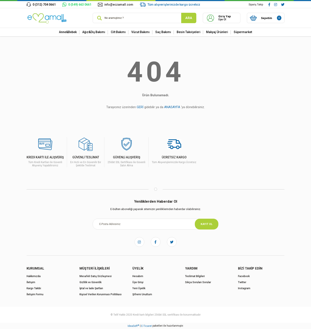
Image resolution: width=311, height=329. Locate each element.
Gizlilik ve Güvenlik (90, 282)
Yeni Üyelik (138, 288)
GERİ (140, 107)
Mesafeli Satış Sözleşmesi (95, 276)
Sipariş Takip (256, 4)
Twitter (242, 282)
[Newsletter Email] (155, 224)
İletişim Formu (35, 294)
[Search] (144, 18)
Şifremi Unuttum (142, 294)
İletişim (31, 282)
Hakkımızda (34, 276)
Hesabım (137, 276)
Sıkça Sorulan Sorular (198, 282)
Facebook (244, 276)
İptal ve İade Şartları (91, 288)
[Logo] (47, 18)
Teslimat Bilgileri (195, 276)
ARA (188, 18)
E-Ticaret (146, 325)
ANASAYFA (172, 107)
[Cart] (265, 18)
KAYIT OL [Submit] (207, 224)
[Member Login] (221, 18)
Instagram (244, 288)
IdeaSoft (133, 326)
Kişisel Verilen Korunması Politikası (100, 294)
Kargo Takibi (34, 288)
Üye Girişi (137, 282)
